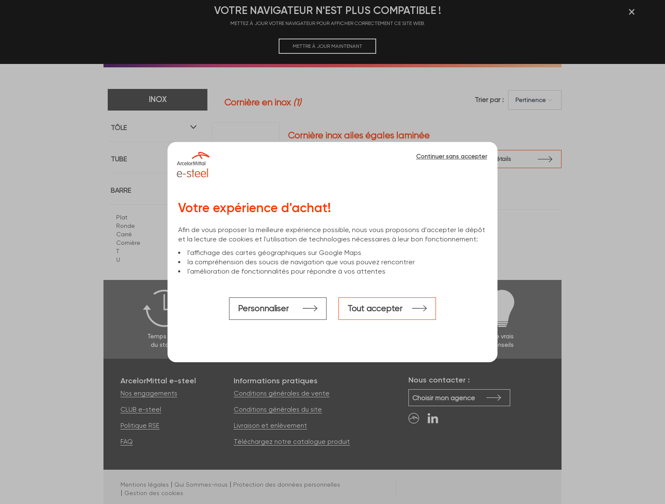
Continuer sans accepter (451, 156)
